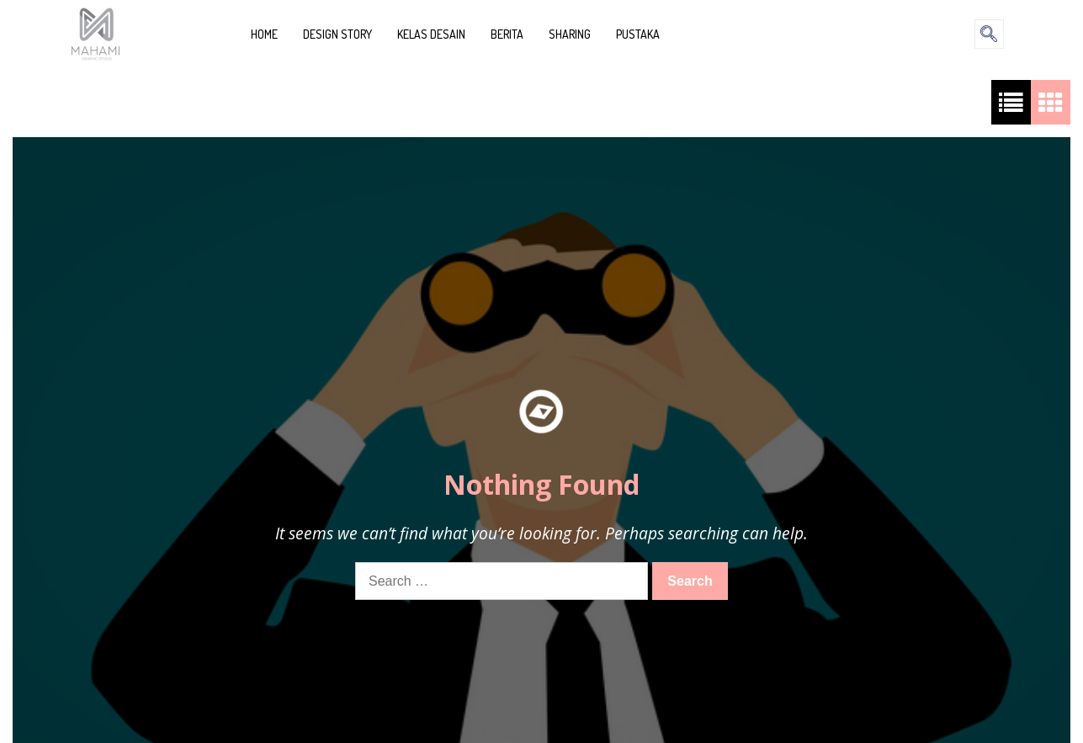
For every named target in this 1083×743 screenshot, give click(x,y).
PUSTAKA (638, 34)
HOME (264, 34)
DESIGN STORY (337, 34)
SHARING (570, 34)
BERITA (507, 34)
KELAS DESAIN (431, 34)
